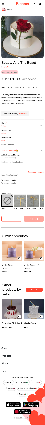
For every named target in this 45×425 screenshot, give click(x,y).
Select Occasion (7, 144)
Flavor (4, 123)
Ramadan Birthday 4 (12, 323)
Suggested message (36, 172)
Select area (22, 113)
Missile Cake (30, 323)
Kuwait (8, 382)
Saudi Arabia (22, 382)
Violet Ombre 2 (31, 264)
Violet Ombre (8, 264)
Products (6, 355)
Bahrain (36, 382)
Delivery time (6, 137)
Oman (22, 394)
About (4, 363)
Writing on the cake (8, 180)
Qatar (11, 388)
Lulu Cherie (8, 66)
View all (34, 289)
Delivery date (6, 130)
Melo (5, 268)
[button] (3, 3)
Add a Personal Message (10, 154)
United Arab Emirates (27, 388)
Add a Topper (6, 193)
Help (3, 370)
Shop (4, 348)
